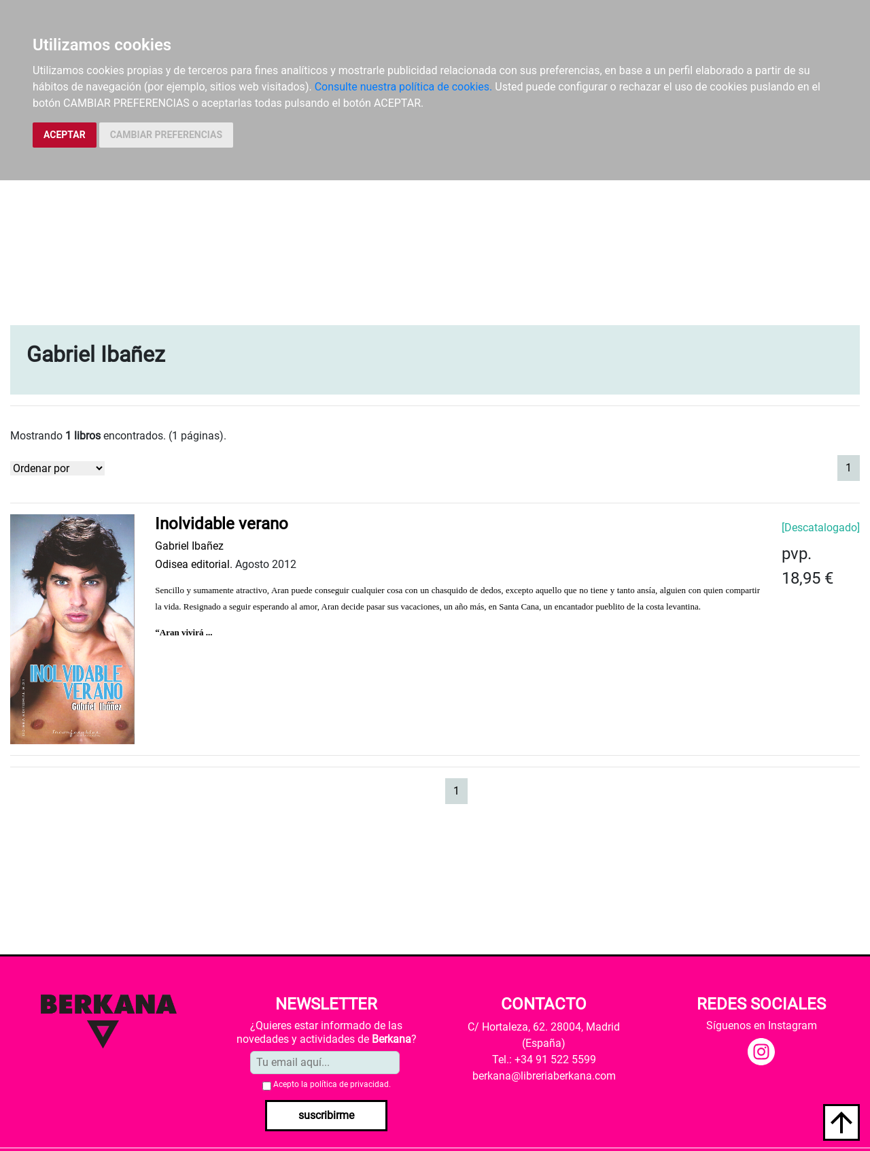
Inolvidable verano (221, 523)
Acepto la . (332, 1084)
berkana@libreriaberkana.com (544, 1075)
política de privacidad (349, 1084)
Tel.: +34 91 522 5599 (544, 1059)
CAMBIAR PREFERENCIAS (166, 134)
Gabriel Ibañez (189, 545)
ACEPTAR (65, 134)
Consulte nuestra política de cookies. (404, 86)
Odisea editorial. (193, 564)
